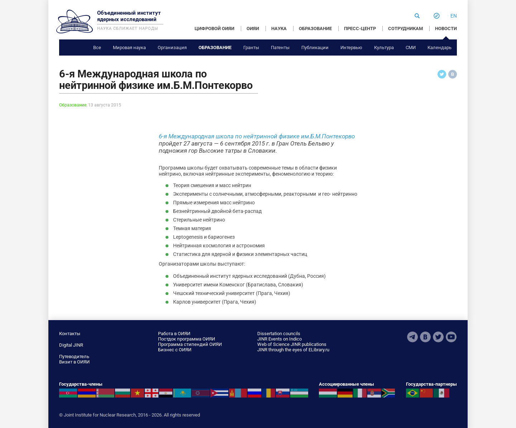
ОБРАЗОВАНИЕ (315, 28)
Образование (215, 47)
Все (97, 47)
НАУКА (279, 28)
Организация (172, 47)
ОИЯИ (253, 28)
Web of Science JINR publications (291, 344)
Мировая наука (129, 47)
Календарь (439, 47)
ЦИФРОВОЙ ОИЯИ (214, 28)
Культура (384, 47)
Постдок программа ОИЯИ (186, 339)
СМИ (411, 47)
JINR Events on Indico (279, 339)
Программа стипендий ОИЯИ (190, 344)
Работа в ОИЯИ (174, 333)
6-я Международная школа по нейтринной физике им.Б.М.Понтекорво (257, 136)
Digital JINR (71, 345)
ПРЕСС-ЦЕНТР (360, 28)
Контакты (69, 333)
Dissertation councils (278, 333)
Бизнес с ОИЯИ (174, 349)
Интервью (351, 47)
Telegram (412, 337)
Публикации (315, 47)
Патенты (280, 47)
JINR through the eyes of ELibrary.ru (293, 349)
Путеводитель (74, 356)
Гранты (251, 47)
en (453, 16)
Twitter (438, 337)
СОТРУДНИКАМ (405, 28)
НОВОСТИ (446, 28)
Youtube (451, 337)
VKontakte (425, 337)
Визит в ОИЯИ (74, 362)
